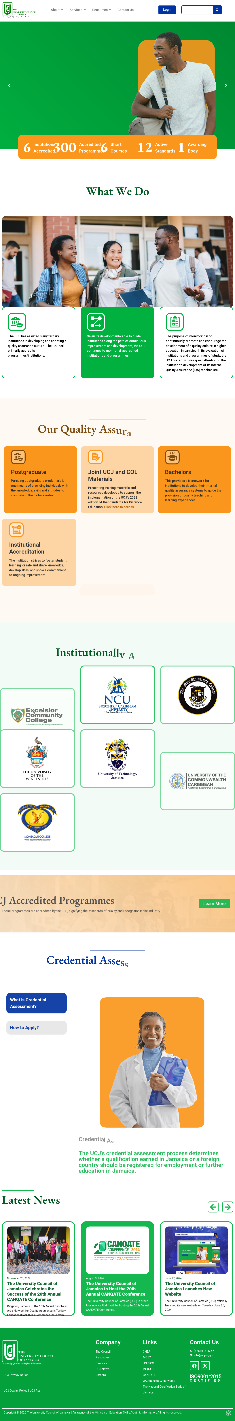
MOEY (147, 1357)
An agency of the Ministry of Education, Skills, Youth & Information (114, 1412)
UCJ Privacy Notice (16, 1375)
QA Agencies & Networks (159, 1381)
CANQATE (149, 1375)
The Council (103, 1351)
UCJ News (102, 1369)
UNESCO (148, 1363)
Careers (101, 1375)
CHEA (146, 1351)
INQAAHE (149, 1369)
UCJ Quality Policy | (17, 1390)
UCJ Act (35, 1390)
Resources (103, 1357)
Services (101, 1363)
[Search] (217, 10)
